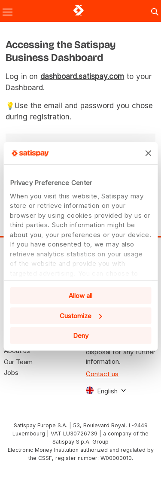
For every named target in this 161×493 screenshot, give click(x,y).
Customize (81, 316)
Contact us (102, 374)
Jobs (11, 372)
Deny (80, 336)
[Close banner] (148, 153)
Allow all (80, 296)
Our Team (18, 362)
